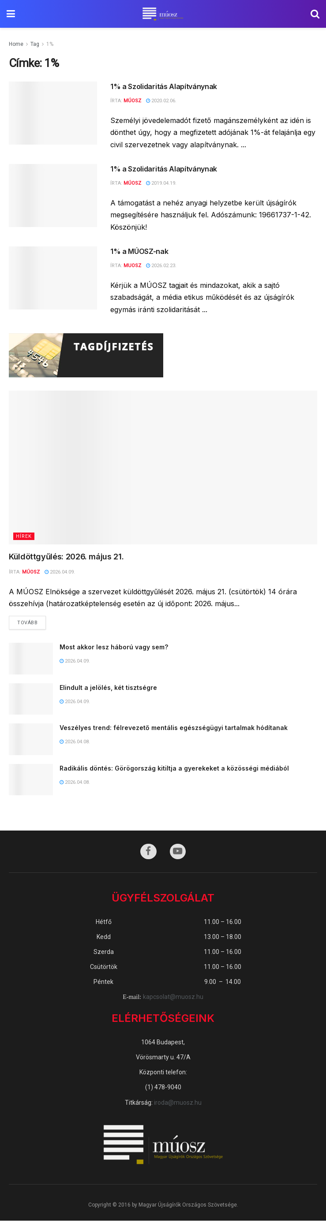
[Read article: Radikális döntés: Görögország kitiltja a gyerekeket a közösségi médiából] (31, 780)
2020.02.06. (161, 101)
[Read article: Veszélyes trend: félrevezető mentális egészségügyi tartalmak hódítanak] (31, 740)
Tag (34, 44)
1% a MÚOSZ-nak (139, 251)
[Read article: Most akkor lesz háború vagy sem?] (31, 659)
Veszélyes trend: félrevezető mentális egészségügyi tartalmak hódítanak (174, 728)
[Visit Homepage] (162, 14)
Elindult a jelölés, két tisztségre (109, 688)
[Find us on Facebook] (148, 853)
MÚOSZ (132, 101)
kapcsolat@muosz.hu (173, 998)
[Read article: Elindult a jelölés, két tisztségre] (31, 699)
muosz (132, 265)
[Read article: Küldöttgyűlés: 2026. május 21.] (163, 468)
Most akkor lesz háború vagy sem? (114, 648)
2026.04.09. (60, 572)
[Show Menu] (11, 14)
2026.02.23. (161, 265)
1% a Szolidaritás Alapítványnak (163, 86)
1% (49, 44)
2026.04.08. (75, 742)
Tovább (31, 621)
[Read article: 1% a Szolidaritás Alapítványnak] (53, 113)
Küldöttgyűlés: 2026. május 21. (67, 556)
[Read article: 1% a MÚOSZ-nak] (53, 277)
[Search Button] (315, 14)
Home (16, 44)
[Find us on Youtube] (178, 853)
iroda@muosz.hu (178, 1103)
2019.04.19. (161, 183)
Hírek (24, 536)
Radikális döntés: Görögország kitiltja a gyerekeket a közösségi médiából (174, 768)
